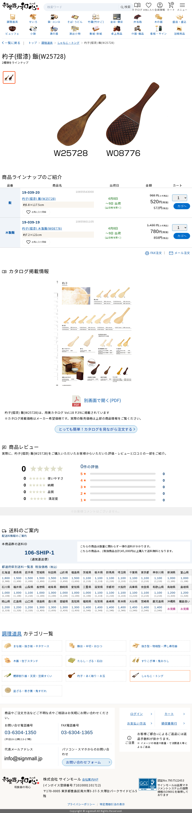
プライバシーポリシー (81, 804)
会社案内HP (90, 779)
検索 (125, 7)
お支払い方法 (136, 723)
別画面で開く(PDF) (96, 400)
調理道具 (12, 633)
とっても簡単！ (95, 429)
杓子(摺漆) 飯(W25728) (39, 198)
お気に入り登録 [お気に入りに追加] (36, 212)
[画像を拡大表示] (108, 116)
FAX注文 (153, 252)
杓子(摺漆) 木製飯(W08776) (42, 228)
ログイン (136, 713)
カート (169, 713)
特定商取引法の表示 (112, 804)
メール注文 (179, 252)
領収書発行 (169, 723)
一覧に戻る (12, 42)
